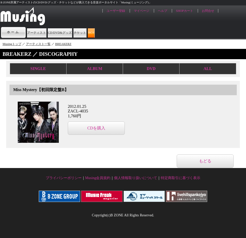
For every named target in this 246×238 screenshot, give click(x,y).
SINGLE (38, 68)
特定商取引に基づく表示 (180, 178)
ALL (208, 68)
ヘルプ (162, 11)
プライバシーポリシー (64, 178)
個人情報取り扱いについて (135, 178)
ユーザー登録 (116, 11)
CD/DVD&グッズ (89, 32)
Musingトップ (12, 44)
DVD (151, 68)
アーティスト (46, 32)
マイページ (141, 11)
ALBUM (94, 68)
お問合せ (208, 11)
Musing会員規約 (98, 178)
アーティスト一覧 (38, 44)
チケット (128, 32)
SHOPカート (184, 11)
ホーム (13, 32)
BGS (155, 32)
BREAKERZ (63, 44)
